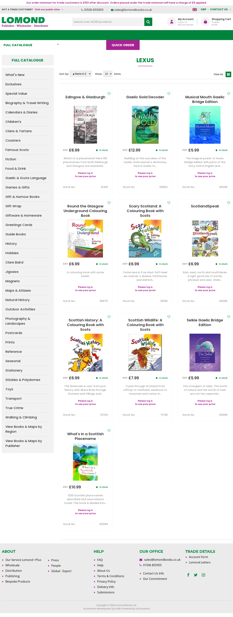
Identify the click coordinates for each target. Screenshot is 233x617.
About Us (175, 35)
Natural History (17, 300)
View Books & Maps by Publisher (23, 443)
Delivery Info (105, 591)
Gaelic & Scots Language (25, 178)
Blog (151, 35)
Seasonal (12, 361)
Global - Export (61, 575)
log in (90, 176)
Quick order (124, 35)
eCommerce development (97, 612)
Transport (13, 398)
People (56, 569)
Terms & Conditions (110, 580)
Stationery (13, 370)
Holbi (118, 612)
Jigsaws (12, 271)
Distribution (13, 574)
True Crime (14, 408)
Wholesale (12, 569)
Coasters (13, 140)
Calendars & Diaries (21, 112)
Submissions (106, 596)
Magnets (12, 281)
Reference (13, 351)
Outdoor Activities (20, 309)
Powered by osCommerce (136, 612)
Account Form (198, 561)
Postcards (13, 333)
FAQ (100, 564)
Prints (10, 342)
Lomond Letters (200, 566)
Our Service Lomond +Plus (23, 564)
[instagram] (203, 578)
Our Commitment (155, 583)
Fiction (10, 159)
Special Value (16, 93)
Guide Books (15, 234)
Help (100, 569)
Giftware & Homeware (23, 215)
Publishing (12, 580)
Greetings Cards (18, 225)
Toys (9, 389)
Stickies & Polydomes (22, 379)
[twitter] (195, 578)
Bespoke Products (17, 585)
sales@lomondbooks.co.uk (133, 10)
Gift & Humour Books (22, 196)
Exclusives (13, 84)
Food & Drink (15, 168)
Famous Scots (17, 150)
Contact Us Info (153, 577)
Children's (13, 121)
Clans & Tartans (18, 131)
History (11, 243)
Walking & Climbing (21, 417)
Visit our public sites (47, 9)
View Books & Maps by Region (23, 429)
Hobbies (12, 253)
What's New (80, 35)
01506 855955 (93, 10)
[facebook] (188, 578)
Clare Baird (14, 262)
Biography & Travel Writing (27, 103)
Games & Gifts (17, 187)
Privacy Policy (106, 585)
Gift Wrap (13, 206)
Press (55, 564)
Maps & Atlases (18, 290)
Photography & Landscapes (17, 321)
